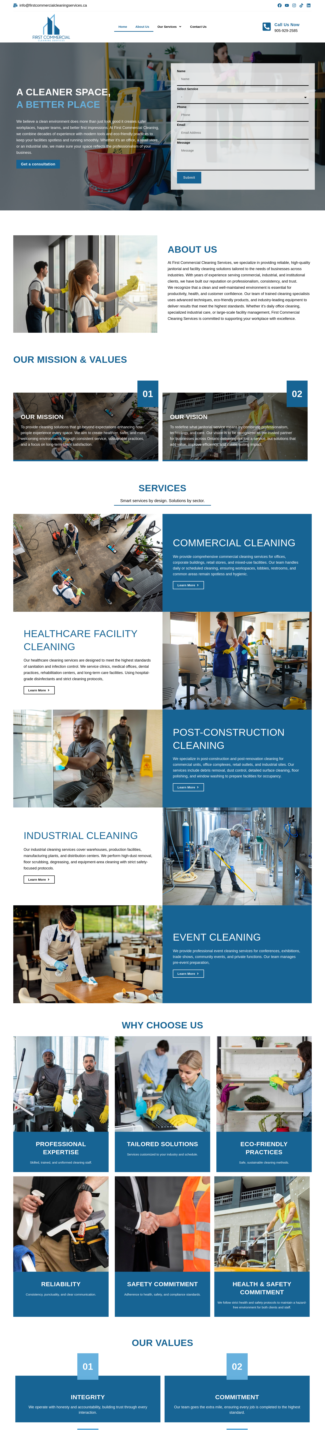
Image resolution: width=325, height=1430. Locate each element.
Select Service (187, 88)
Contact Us (198, 26)
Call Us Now (287, 24)
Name (181, 71)
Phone (182, 106)
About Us (142, 26)
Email (181, 124)
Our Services (170, 26)
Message (183, 142)
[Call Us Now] (266, 26)
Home (122, 26)
